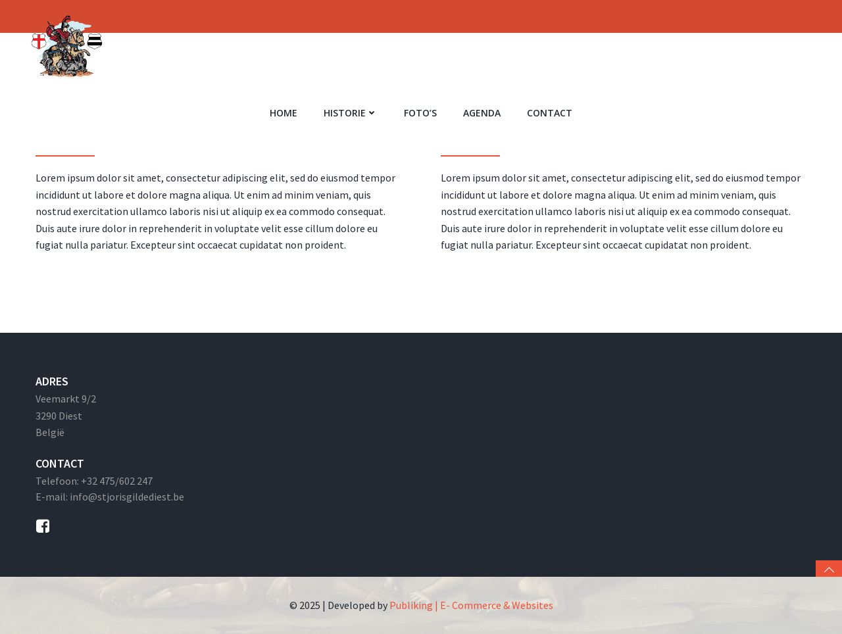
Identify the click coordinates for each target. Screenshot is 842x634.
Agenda (482, 113)
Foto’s (420, 113)
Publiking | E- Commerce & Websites (471, 605)
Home (283, 113)
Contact (549, 113)
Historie (351, 113)
